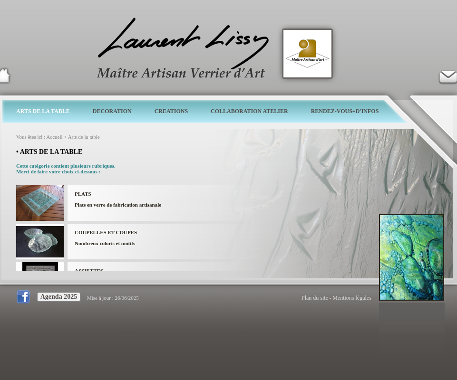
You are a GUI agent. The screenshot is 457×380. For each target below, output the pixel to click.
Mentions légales (351, 297)
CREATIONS (171, 111)
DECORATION (112, 111)
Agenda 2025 (58, 296)
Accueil (54, 137)
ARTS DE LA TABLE (43, 111)
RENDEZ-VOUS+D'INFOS (345, 111)
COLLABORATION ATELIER (249, 111)
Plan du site (314, 297)
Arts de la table (84, 137)
